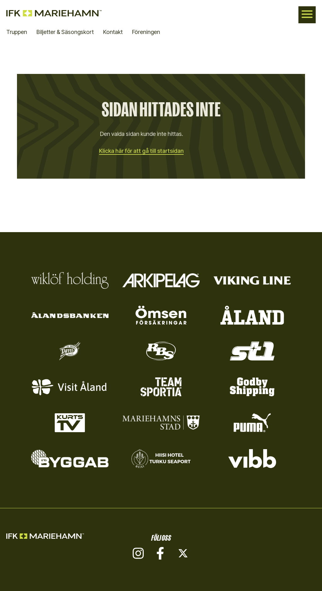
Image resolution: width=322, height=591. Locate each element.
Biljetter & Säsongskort (65, 32)
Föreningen (146, 32)
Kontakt (113, 32)
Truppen (16, 32)
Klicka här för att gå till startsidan (141, 151)
